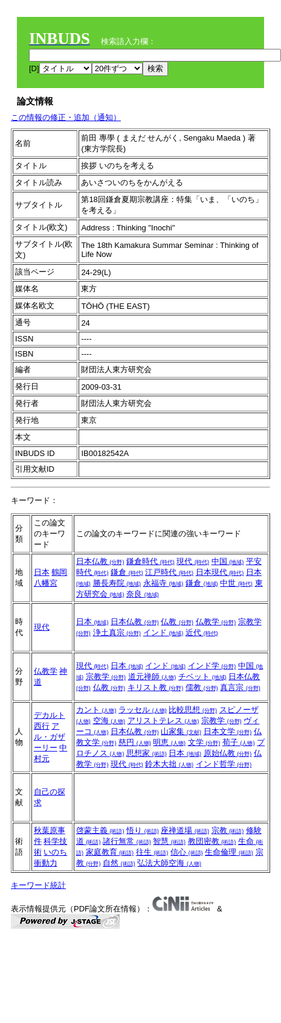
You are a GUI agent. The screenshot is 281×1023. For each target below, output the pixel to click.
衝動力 (45, 862)
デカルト (49, 715)
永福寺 (163, 583)
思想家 (146, 753)
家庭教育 (110, 852)
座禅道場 (185, 830)
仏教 (177, 621)
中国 (228, 561)
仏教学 (216, 621)
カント (96, 709)
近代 (202, 632)
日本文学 (228, 731)
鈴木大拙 (169, 763)
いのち (55, 852)
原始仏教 (228, 753)
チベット (202, 676)
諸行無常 (127, 841)
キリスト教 (156, 687)
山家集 (181, 731)
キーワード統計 (38, 885)
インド (163, 632)
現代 (192, 561)
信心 (186, 852)
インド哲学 (224, 763)
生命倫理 (229, 852)
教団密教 (212, 841)
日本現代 (220, 572)
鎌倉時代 (150, 561)
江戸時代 (169, 572)
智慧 (169, 841)
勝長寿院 (117, 583)
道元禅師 (152, 676)
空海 (109, 720)
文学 (204, 742)
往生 (152, 852)
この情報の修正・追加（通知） (66, 117)
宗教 (228, 830)
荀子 (238, 742)
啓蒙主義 (100, 830)
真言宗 (240, 687)
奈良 (142, 593)
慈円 (134, 742)
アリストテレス (163, 720)
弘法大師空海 (169, 862)
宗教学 (106, 676)
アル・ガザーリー (49, 736)
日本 (42, 572)
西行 (42, 725)
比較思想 (193, 709)
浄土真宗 (117, 632)
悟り (142, 830)
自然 (119, 862)
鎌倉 (127, 572)
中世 (236, 583)
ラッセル (142, 709)
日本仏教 (100, 561)
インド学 (212, 665)
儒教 (202, 687)
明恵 (169, 742)
